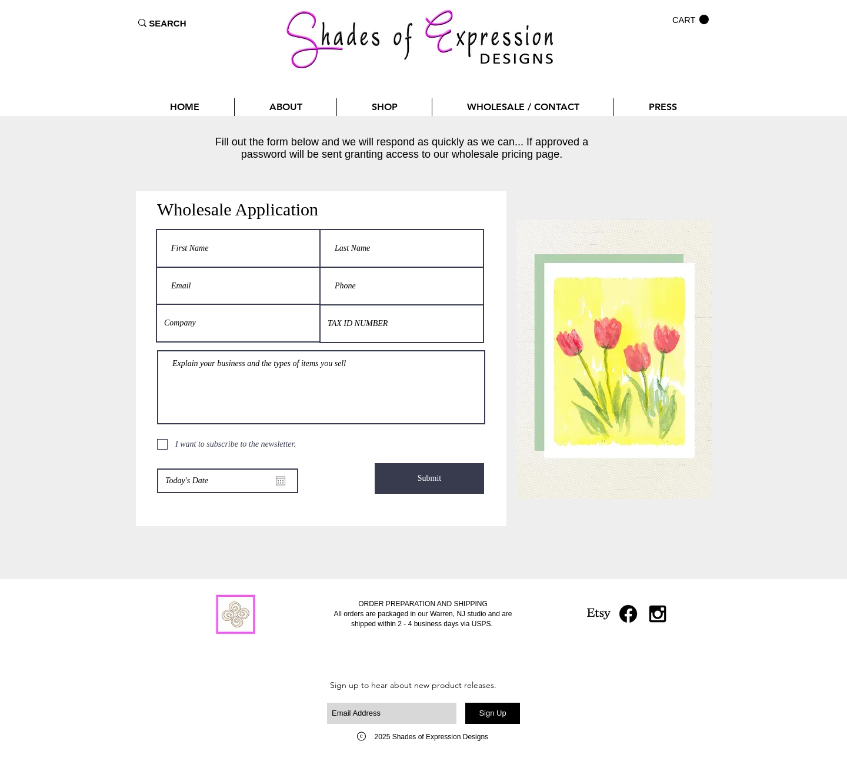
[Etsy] (599, 614)
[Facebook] (628, 614)
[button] (690, 20)
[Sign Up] (492, 713)
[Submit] (429, 478)
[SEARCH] (167, 23)
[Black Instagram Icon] (657, 614)
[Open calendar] (280, 481)
